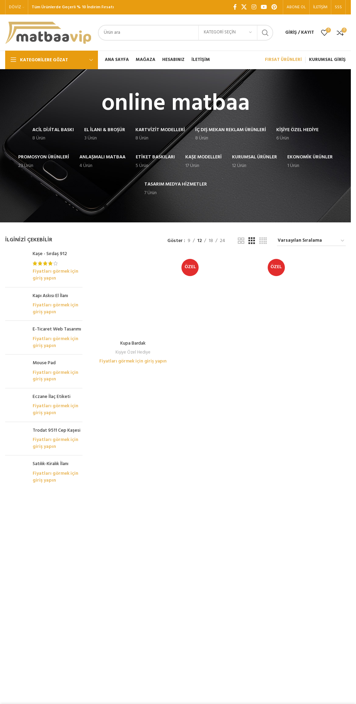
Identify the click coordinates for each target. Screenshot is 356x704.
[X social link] (244, 7)
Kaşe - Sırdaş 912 (50, 254)
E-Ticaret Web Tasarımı (57, 329)
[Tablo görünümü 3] (251, 241)
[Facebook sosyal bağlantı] (235, 7)
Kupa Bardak (133, 270)
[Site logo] (48, 32)
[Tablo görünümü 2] (241, 241)
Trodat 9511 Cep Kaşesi (56, 434)
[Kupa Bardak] (133, 259)
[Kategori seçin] (227, 32)
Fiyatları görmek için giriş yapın (55, 274)
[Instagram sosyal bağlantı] (253, 7)
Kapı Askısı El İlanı (50, 296)
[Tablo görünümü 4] (263, 241)
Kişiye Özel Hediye (133, 278)
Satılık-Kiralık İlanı (50, 468)
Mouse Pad (44, 367)
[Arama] (185, 33)
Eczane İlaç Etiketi (51, 400)
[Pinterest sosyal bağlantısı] (274, 7)
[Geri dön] (92, 104)
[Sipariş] (311, 241)
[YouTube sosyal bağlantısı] (263, 7)
